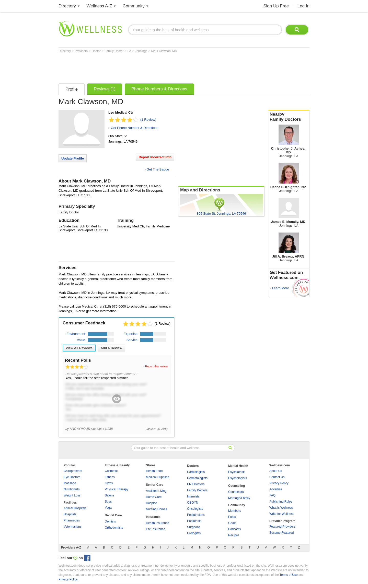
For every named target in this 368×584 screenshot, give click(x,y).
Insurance (153, 517)
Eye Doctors (72, 477)
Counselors (236, 492)
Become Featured (281, 532)
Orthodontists (114, 527)
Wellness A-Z (99, 6)
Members (234, 511)
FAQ (272, 495)
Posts (232, 517)
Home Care (154, 497)
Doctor (97, 51)
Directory (67, 6)
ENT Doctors (195, 484)
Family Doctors (197, 490)
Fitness (110, 477)
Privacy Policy (279, 483)
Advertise (275, 489)
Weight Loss (72, 495)
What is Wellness (281, 507)
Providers (81, 51)
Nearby (289, 117)
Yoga (108, 507)
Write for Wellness (281, 514)
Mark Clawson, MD (164, 51)
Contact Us (276, 477)
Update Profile (72, 158)
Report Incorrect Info (155, 157)
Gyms (109, 483)
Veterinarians (73, 526)
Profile (71, 89)
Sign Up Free (276, 6)
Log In (303, 6)
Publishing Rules (280, 501)
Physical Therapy (116, 489)
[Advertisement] (152, 66)
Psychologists (237, 478)
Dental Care (113, 515)
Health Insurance (157, 523)
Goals (232, 523)
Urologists (194, 533)
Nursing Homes (156, 509)
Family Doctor (114, 51)
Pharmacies (72, 520)
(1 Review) (148, 119)
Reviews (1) (104, 89)
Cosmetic (111, 471)
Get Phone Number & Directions (134, 128)
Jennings (141, 51)
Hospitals (70, 514)
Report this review (156, 366)
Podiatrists (194, 521)
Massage (70, 483)
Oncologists (195, 508)
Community (134, 6)
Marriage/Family (239, 498)
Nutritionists (72, 489)
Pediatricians (196, 515)
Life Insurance (155, 529)
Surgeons (193, 527)
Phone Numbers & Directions (159, 89)
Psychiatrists (236, 472)
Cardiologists (196, 472)
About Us (275, 471)
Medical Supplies (157, 477)
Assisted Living (156, 491)
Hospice (151, 503)
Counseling (236, 486)
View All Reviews (79, 348)
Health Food (154, 471)
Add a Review (111, 348)
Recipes (233, 535)
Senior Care (154, 484)
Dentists (110, 521)
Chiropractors (73, 471)
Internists (193, 496)
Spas (108, 501)
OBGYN (192, 502)
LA (130, 51)
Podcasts (234, 529)
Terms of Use (289, 575)
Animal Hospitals (75, 508)
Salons (109, 495)
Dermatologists (197, 478)
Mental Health (238, 466)
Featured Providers (282, 526)
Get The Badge (157, 169)
